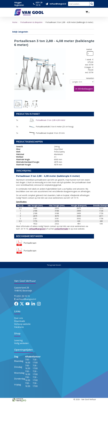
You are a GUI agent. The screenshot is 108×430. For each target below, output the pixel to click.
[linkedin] (34, 306)
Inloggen (17, 2)
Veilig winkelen (21, 343)
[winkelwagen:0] (87, 12)
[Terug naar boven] (54, 265)
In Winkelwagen (84, 88)
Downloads (19, 321)
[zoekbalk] (78, 4)
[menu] (93, 12)
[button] (16, 73)
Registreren (19, 5)
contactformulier (61, 229)
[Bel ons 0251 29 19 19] (38, 3)
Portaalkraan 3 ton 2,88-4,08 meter (50, 120)
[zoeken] (91, 4)
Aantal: (89, 49)
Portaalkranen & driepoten (31, 22)
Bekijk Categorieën (53, 32)
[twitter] (22, 306)
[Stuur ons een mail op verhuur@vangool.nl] (56, 4)
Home (14, 22)
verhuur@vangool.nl (37, 229)
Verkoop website (22, 324)
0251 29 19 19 (22, 296)
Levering (18, 340)
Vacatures (19, 327)
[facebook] (17, 306)
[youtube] (28, 306)
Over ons (18, 318)
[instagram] (39, 306)
